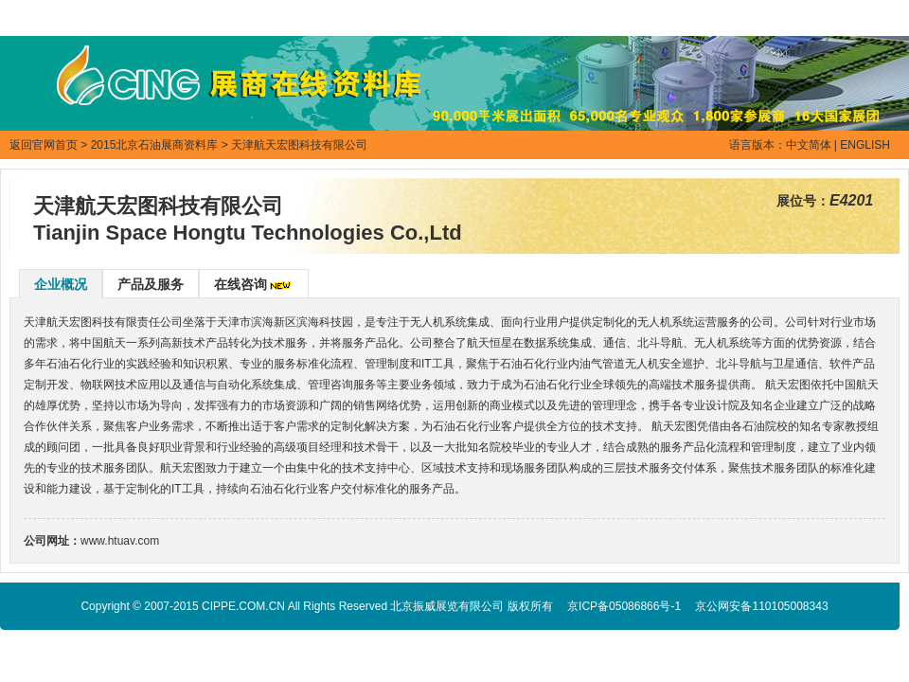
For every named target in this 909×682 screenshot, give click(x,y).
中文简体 (808, 145)
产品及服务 (150, 284)
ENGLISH (865, 145)
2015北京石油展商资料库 (155, 145)
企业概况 (60, 284)
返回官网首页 (43, 145)
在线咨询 (240, 284)
